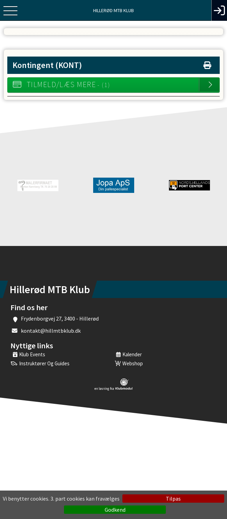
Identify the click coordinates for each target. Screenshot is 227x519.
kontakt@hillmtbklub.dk (51, 330)
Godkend (115, 509)
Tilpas (173, 498)
